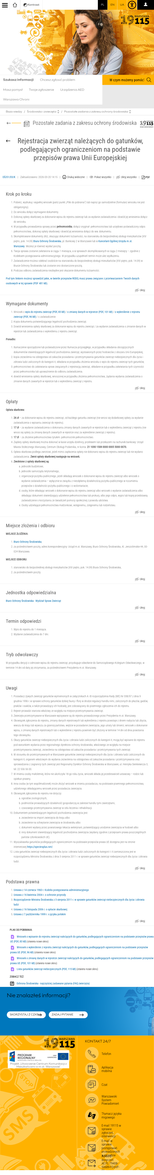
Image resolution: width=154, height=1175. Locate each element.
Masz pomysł (13, 89)
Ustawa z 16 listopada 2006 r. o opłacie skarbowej (40, 909)
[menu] (5, 5)
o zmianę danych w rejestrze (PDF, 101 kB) (90, 311)
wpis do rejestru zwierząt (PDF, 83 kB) (45, 311)
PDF (146, 177)
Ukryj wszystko (129, 177)
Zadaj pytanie (62, 1014)
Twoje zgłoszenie (41, 89)
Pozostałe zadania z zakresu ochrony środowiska (96, 111)
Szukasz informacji (18, 79)
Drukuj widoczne (76, 177)
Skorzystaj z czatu (25, 1014)
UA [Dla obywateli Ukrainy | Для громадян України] (122, 4)
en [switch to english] (112, 4)
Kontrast (31, 5)
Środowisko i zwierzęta (41, 111)
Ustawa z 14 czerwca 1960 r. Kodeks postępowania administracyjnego (51, 889)
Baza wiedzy (14, 111)
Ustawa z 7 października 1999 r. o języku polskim (40, 914)
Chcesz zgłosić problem (57, 79)
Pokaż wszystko (102, 177)
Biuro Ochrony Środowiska (28, 541)
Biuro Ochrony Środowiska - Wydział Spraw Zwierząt (33, 600)
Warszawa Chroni (16, 99)
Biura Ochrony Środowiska (47, 241)
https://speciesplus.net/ (40, 846)
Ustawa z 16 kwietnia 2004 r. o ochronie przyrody (40, 894)
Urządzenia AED (72, 89)
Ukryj (142, 291)
